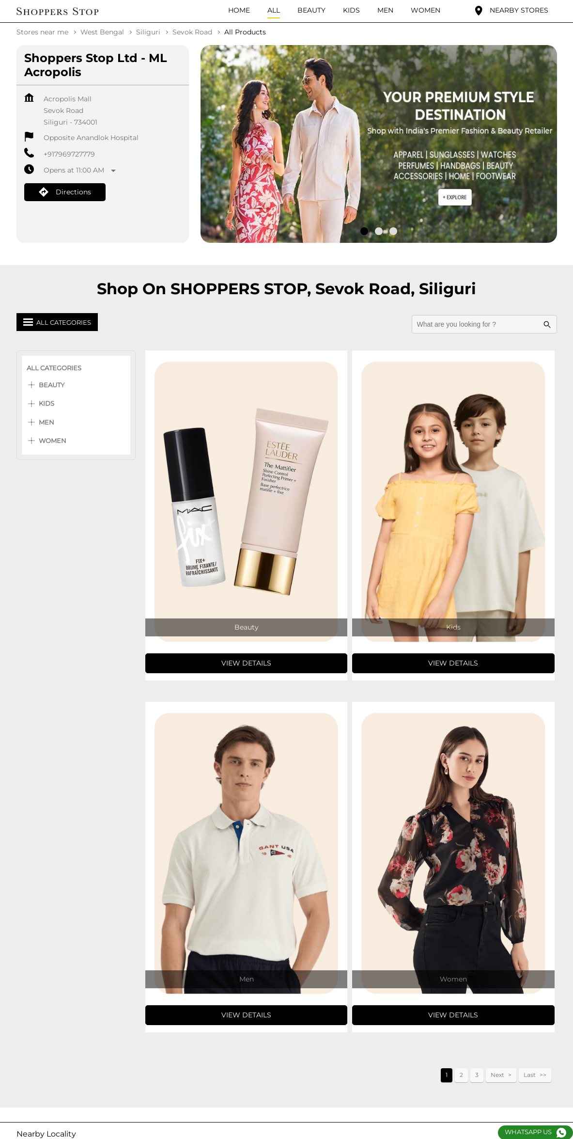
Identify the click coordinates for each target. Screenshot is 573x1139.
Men (46, 421)
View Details (246, 662)
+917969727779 (69, 153)
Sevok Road (192, 31)
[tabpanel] (379, 143)
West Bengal (102, 31)
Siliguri (148, 31)
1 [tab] (364, 230)
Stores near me (42, 31)
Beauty (51, 384)
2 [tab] (379, 230)
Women (52, 439)
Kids (46, 402)
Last (530, 1073)
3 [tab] (393, 230)
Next (497, 1073)
